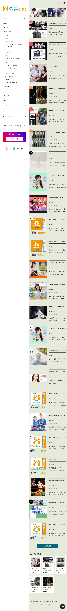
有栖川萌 (8, 53)
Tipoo (8, 56)
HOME (5, 24)
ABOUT (5, 28)
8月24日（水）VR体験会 (13, 59)
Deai (8, 50)
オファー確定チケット (11, 83)
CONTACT (6, 87)
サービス (6, 35)
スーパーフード (11, 68)
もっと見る (48, 546)
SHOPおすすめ (10, 73)
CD (8, 70)
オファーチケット (8, 77)
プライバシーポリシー (36, 601)
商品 (5, 62)
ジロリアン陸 (9, 41)
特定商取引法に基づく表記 (50, 601)
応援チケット (9, 80)
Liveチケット (7, 38)
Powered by (47, 607)
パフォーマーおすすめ (12, 65)
